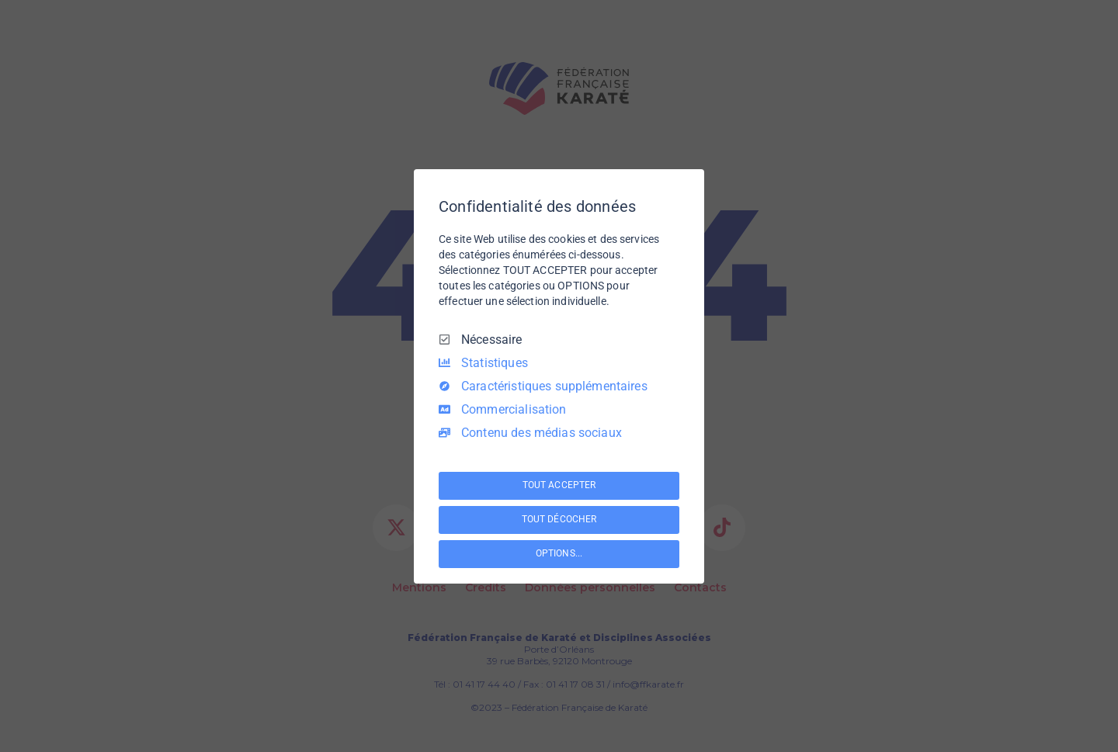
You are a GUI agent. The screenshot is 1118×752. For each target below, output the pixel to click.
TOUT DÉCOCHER (559, 519)
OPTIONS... (559, 553)
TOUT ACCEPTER (559, 485)
